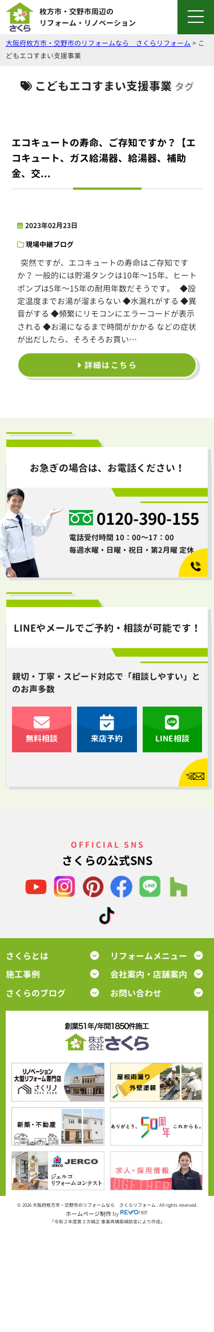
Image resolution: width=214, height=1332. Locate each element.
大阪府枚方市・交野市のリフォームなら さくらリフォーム (95, 1205)
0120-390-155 (147, 518)
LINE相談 (172, 729)
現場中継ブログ (50, 244)
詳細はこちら (107, 365)
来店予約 (107, 729)
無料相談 (42, 729)
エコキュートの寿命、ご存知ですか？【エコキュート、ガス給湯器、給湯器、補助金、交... (103, 158)
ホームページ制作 (88, 1213)
